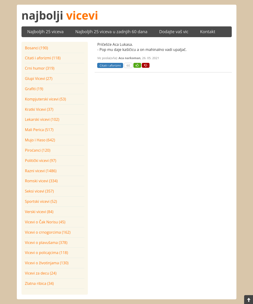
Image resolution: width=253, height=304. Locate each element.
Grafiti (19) (34, 88)
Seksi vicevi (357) (39, 191)
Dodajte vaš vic (173, 31)
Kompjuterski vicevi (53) (45, 99)
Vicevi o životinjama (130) (47, 262)
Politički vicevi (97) (40, 160)
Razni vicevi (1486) (41, 170)
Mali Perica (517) (39, 129)
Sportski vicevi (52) (41, 201)
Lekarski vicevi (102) (42, 119)
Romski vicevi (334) (41, 180)
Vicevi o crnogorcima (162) (48, 232)
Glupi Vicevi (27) (39, 78)
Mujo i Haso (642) (40, 140)
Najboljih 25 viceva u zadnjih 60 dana (111, 31)
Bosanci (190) (36, 47)
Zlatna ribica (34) (39, 283)
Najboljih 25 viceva (45, 31)
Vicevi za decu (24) (41, 273)
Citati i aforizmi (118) (43, 58)
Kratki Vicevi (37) (39, 109)
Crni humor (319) (39, 68)
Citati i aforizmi (110, 65)
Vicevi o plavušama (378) (46, 242)
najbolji (59, 15)
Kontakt (207, 31)
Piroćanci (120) (37, 150)
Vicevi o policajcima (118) (46, 252)
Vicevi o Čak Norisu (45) (45, 222)
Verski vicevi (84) (39, 211)
